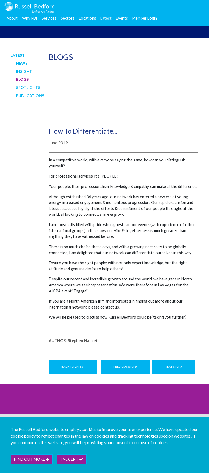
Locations (87, 18)
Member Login (144, 18)
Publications (30, 95)
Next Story (174, 366)
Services (49, 18)
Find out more (31, 459)
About (12, 18)
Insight (24, 71)
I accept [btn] (71, 459)
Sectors (68, 18)
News (21, 63)
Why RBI (29, 18)
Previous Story (125, 366)
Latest (106, 18)
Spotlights (28, 87)
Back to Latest (73, 366)
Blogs (22, 79)
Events (122, 18)
